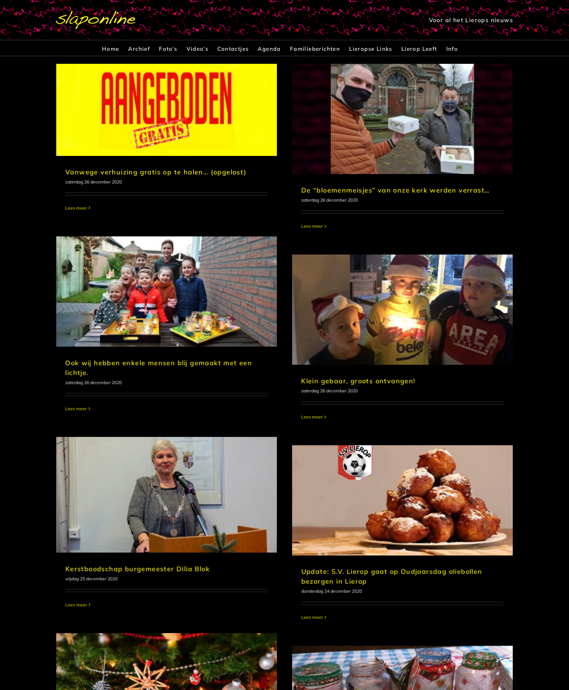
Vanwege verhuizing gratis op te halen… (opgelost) (156, 172)
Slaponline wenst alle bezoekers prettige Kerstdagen (159, 617)
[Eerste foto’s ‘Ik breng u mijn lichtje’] (359, 568)
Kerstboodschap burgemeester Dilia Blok (213, 460)
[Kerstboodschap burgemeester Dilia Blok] (242, 386)
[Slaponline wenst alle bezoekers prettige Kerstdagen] (166, 548)
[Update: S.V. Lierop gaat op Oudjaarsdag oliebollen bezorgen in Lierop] (434, 388)
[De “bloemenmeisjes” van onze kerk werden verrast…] (359, 119)
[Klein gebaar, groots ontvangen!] (283, 287)
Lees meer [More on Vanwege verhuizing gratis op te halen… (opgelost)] (76, 208)
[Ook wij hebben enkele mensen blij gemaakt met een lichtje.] (317, 205)
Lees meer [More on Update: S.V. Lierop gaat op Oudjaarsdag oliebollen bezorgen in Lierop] (344, 505)
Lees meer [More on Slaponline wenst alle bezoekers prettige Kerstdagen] (76, 653)
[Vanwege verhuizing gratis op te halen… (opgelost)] (166, 110)
